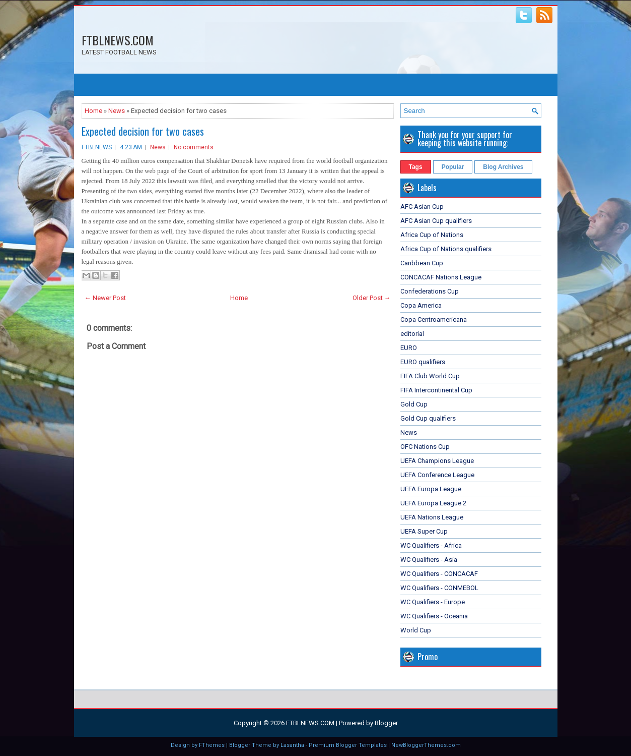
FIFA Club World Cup (430, 376)
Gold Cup (414, 404)
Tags (416, 166)
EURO (408, 348)
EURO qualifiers (422, 362)
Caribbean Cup (421, 263)
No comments (194, 147)
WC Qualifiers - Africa (431, 545)
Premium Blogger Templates (348, 745)
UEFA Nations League (431, 517)
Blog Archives (503, 166)
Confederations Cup (429, 291)
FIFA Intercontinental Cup (436, 390)
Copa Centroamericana (433, 319)
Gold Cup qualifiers (428, 418)
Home (93, 110)
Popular (453, 166)
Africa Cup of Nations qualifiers (446, 249)
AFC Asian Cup (422, 206)
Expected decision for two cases (143, 131)
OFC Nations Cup (425, 446)
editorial (412, 333)
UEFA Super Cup (424, 531)
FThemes (212, 745)
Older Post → (372, 298)
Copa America (421, 305)
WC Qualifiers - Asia (428, 559)
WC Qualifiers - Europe (432, 602)
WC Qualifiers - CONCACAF (439, 573)
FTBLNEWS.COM (118, 40)
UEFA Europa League (430, 489)
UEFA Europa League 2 (433, 503)
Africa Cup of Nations (431, 235)
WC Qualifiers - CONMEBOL (439, 588)
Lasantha (292, 745)
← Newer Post (105, 298)
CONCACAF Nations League (440, 277)
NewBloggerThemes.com (426, 745)
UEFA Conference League (437, 475)
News (116, 110)
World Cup (415, 630)
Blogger (386, 723)
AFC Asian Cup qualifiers (436, 220)
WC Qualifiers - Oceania (434, 616)
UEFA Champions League (437, 460)
